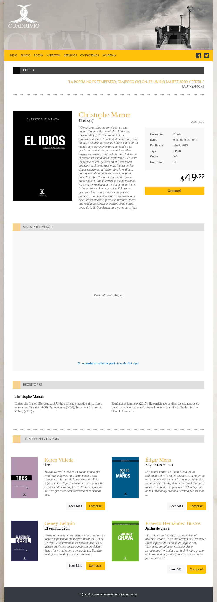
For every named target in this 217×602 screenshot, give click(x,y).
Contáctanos (89, 55)
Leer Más (75, 506)
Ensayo (25, 55)
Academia (109, 55)
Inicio (14, 55)
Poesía (38, 55)
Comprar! (174, 191)
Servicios (70, 55)
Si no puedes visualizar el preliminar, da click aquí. (108, 363)
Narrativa (54, 55)
